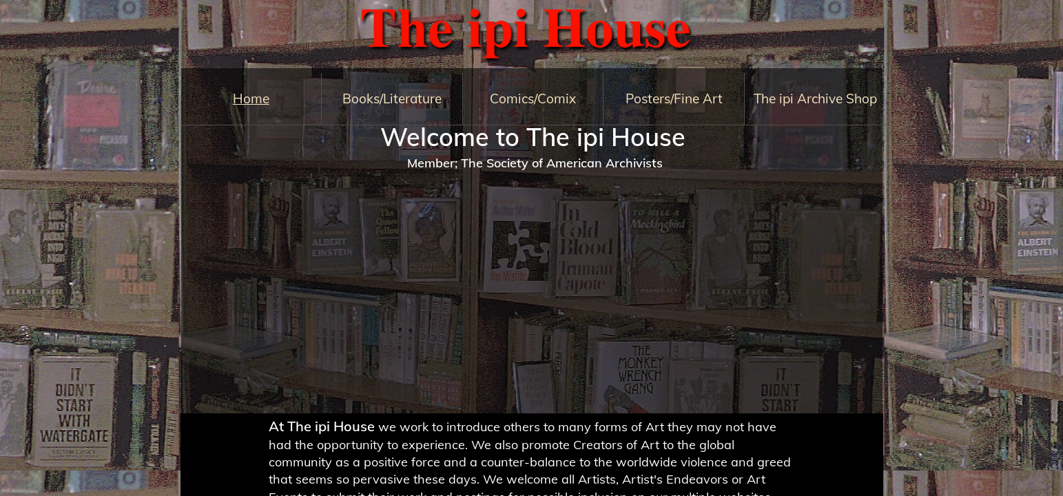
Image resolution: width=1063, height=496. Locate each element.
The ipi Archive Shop (815, 98)
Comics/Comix (533, 98)
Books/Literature (392, 98)
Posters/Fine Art (674, 98)
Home (251, 98)
